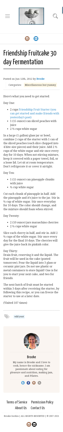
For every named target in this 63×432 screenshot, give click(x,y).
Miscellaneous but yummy (40, 85)
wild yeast (19, 316)
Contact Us (38, 408)
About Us (21, 408)
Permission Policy (42, 402)
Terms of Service (16, 402)
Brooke (40, 78)
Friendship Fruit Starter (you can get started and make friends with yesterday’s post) (34, 113)
